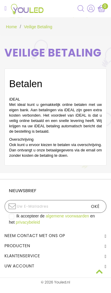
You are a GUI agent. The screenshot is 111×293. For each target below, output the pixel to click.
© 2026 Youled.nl (55, 282)
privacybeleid (28, 222)
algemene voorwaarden (67, 216)
